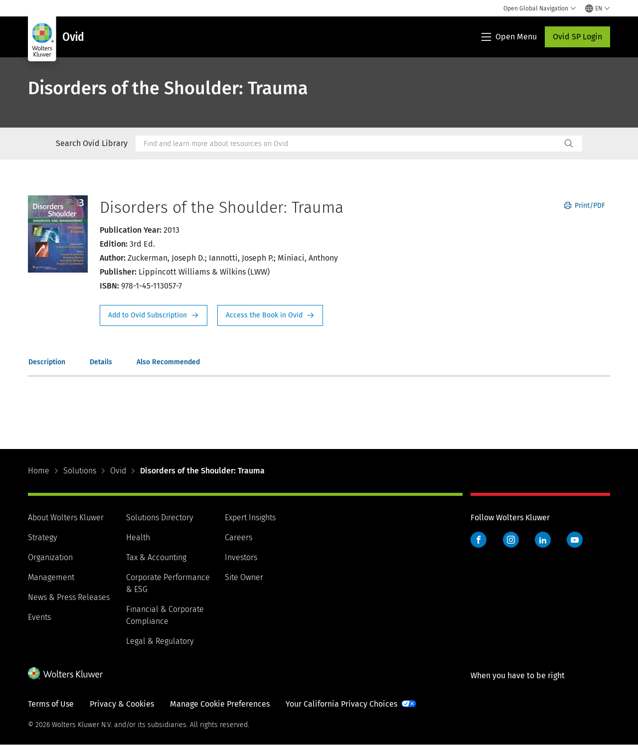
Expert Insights (250, 517)
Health (138, 537)
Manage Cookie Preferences (220, 704)
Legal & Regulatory (159, 641)
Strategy (42, 537)
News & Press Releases (69, 597)
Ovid (118, 470)
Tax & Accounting (156, 557)
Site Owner (244, 577)
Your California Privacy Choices (341, 704)
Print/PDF (584, 205)
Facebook (478, 540)
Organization (50, 557)
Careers (238, 537)
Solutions (79, 470)
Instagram (511, 540)
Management (51, 577)
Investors (241, 557)
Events (39, 617)
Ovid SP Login (577, 36)
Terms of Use (51, 704)
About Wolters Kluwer (66, 517)
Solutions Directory (159, 517)
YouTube (575, 540)
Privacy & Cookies (122, 704)
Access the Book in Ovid (270, 315)
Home (38, 470)
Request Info (153, 315)
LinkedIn (543, 540)
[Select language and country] (597, 8)
